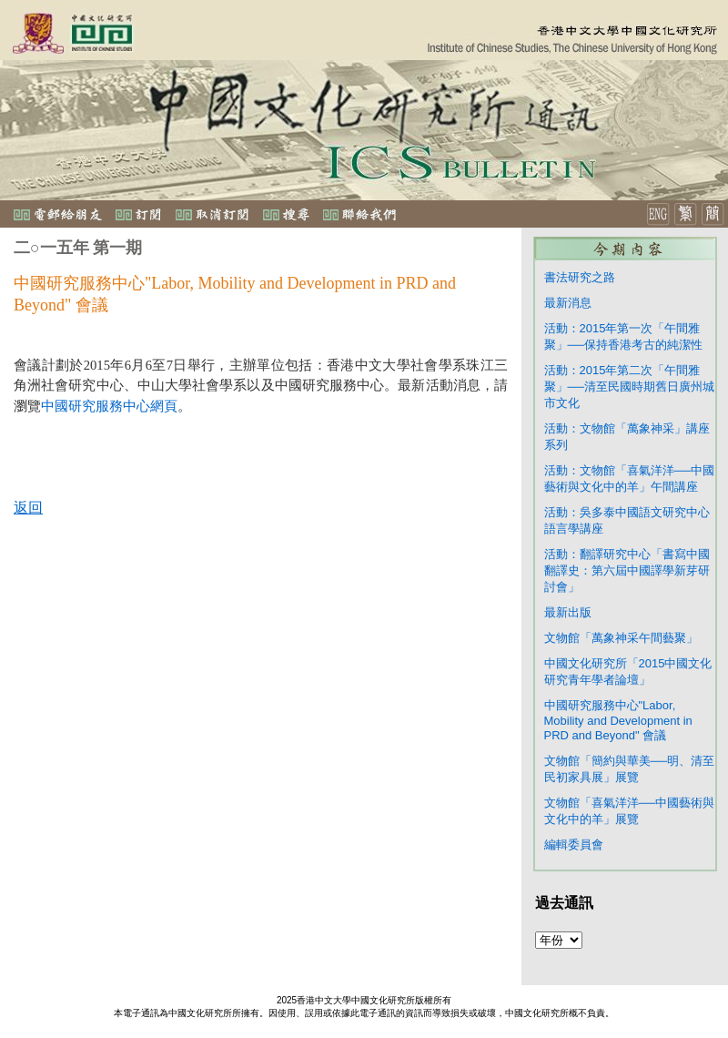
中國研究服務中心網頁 (109, 406)
